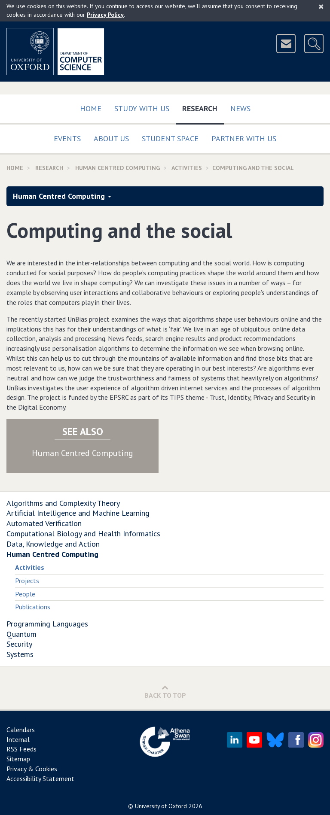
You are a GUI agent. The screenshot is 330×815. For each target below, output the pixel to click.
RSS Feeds (21, 749)
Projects (27, 580)
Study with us (141, 108)
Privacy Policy (105, 14)
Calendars (20, 729)
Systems (20, 654)
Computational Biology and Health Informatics (83, 533)
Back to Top (165, 691)
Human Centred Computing (117, 168)
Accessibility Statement (40, 778)
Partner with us (243, 138)
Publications (32, 606)
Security (19, 644)
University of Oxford (161, 806)
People (25, 594)
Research (203, 106)
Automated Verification (44, 523)
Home (90, 108)
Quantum (21, 634)
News (240, 108)
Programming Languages (47, 624)
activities (186, 168)
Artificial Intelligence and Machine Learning (78, 513)
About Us (111, 138)
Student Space (170, 138)
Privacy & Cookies (31, 768)
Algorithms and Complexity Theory (63, 503)
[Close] (321, 6)
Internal (18, 739)
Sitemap (18, 758)
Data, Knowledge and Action (53, 544)
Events (67, 138)
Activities (29, 567)
